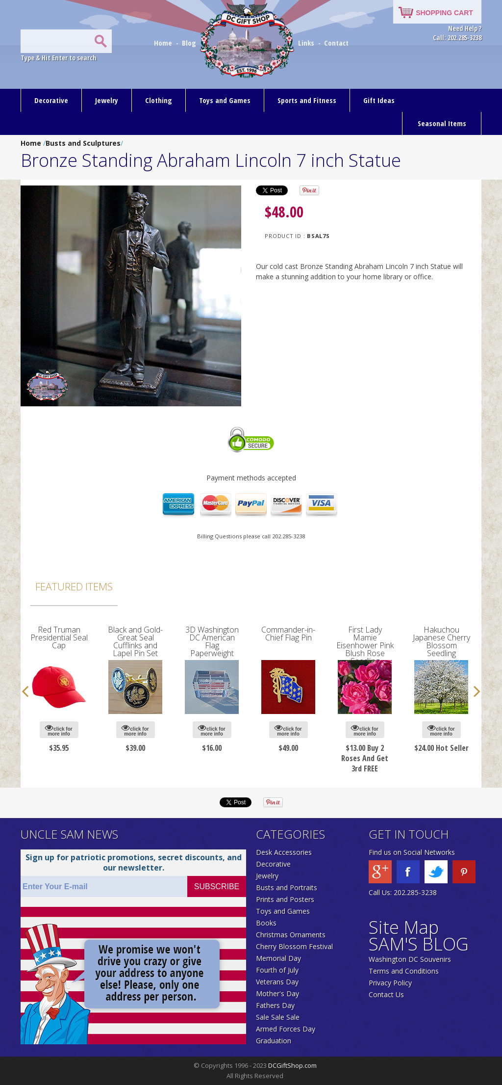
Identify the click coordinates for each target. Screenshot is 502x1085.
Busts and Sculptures (83, 143)
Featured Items (74, 586)
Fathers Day (275, 1005)
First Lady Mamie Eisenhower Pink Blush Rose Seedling (365, 645)
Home (164, 43)
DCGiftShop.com (292, 1065)
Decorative (51, 100)
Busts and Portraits (286, 887)
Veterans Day (277, 981)
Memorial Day (278, 958)
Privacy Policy (390, 982)
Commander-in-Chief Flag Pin (288, 633)
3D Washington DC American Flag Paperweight (212, 641)
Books (266, 922)
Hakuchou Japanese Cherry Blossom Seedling (441, 641)
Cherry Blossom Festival (294, 946)
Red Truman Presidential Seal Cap (59, 637)
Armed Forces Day (285, 1028)
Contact (336, 43)
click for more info (58, 730)
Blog (190, 43)
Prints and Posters (285, 899)
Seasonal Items (442, 123)
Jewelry (106, 100)
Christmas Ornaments (291, 934)
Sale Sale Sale (278, 1017)
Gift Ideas (379, 100)
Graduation (273, 1040)
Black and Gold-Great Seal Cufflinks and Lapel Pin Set (135, 641)
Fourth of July (277, 970)
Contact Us (386, 994)
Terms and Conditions (404, 971)
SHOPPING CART (444, 13)
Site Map (404, 927)
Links (306, 43)
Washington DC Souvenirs (410, 959)
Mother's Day (277, 993)
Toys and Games (225, 100)
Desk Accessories (284, 852)
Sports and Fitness (306, 100)
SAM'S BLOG (419, 944)
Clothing (158, 100)
